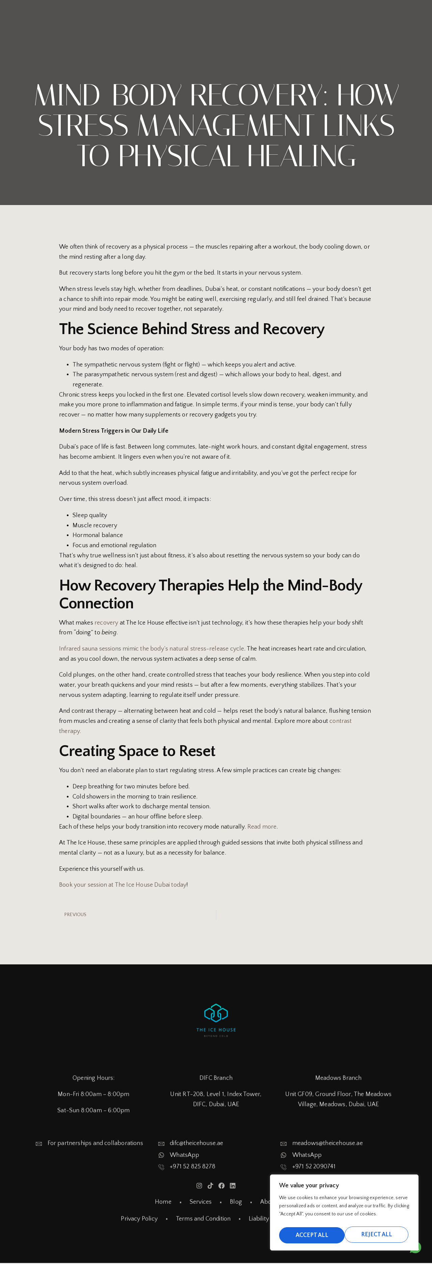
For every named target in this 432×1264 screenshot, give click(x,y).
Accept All (377, 1234)
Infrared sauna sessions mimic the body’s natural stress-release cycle (151, 649)
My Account (364, 25)
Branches (271, 13)
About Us (368, 13)
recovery (107, 623)
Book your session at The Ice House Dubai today (122, 885)
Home (226, 13)
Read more (262, 827)
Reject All (310, 1234)
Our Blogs (321, 13)
